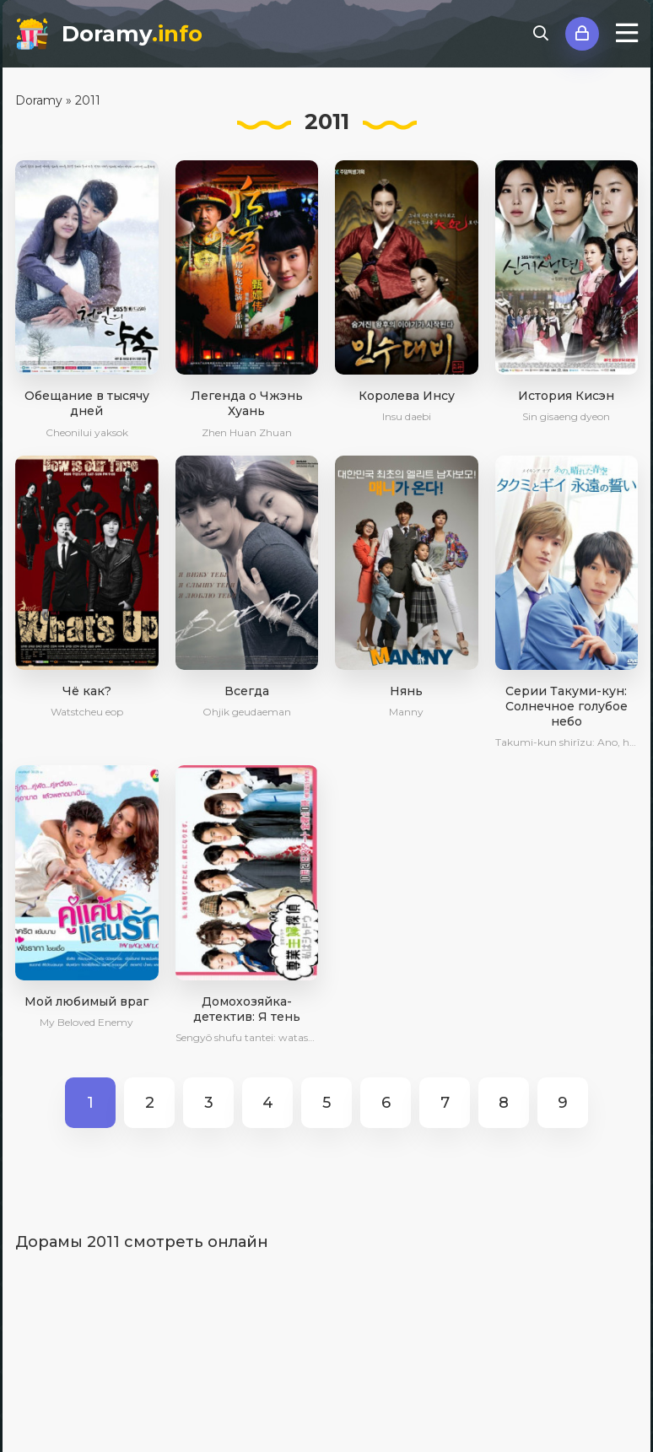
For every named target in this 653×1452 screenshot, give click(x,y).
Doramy (132, 33)
